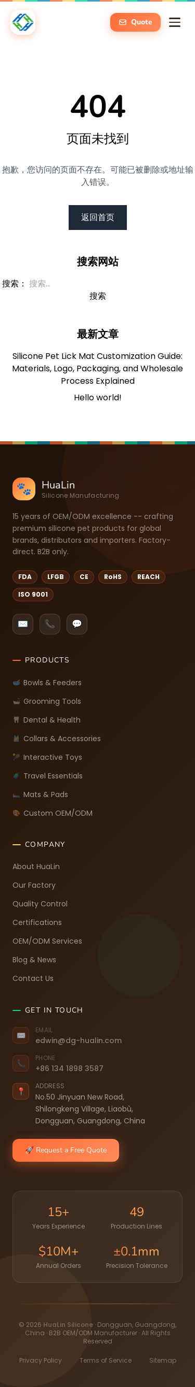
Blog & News (34, 960)
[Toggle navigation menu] (175, 22)
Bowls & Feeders (47, 682)
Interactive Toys (47, 757)
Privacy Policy (40, 1360)
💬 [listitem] (77, 624)
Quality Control (40, 904)
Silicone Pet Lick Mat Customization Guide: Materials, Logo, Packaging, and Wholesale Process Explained (97, 368)
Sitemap (162, 1360)
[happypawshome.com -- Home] (22, 22)
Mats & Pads (40, 794)
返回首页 (97, 217)
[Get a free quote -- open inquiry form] (135, 22)
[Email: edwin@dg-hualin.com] (97, 1036)
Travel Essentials (47, 776)
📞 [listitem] (50, 624)
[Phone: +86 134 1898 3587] (97, 1064)
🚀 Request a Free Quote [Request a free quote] (66, 1150)
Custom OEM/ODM (52, 813)
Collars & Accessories (56, 738)
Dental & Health (46, 720)
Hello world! (98, 397)
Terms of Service (106, 1360)
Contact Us (33, 978)
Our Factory (34, 885)
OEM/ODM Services (47, 941)
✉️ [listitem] (23, 624)
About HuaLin (36, 866)
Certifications (37, 922)
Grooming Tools (46, 701)
